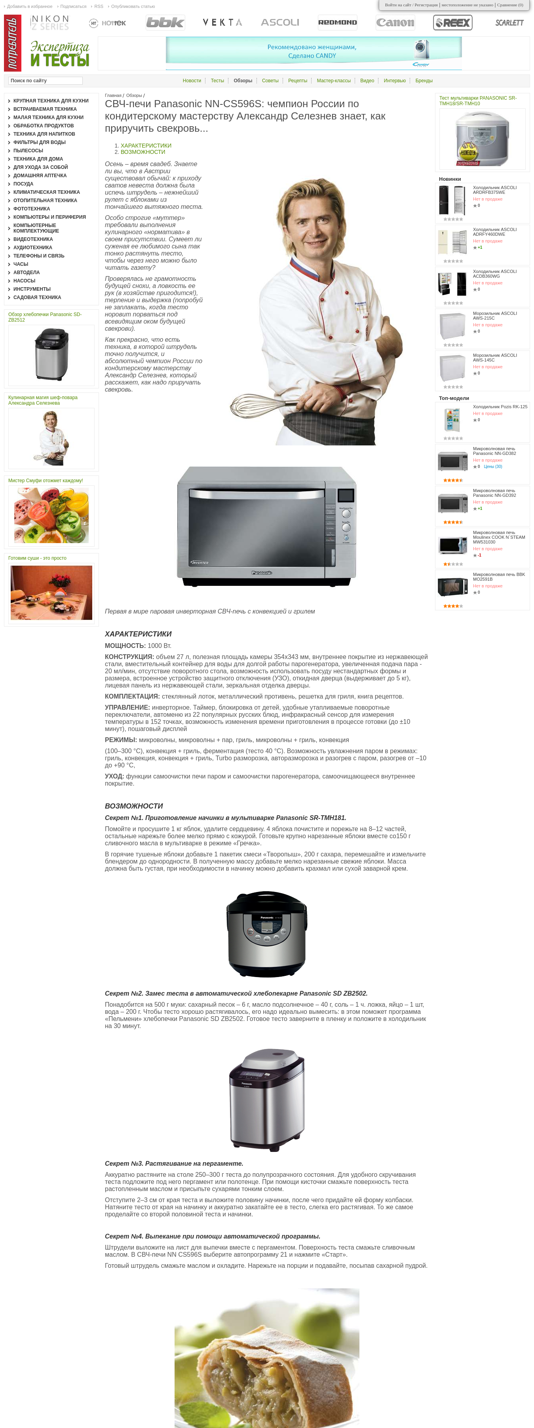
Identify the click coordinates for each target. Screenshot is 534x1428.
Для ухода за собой (40, 167)
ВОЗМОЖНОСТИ (143, 152)
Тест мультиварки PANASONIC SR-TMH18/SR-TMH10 (478, 100)
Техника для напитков (44, 134)
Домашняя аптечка (40, 175)
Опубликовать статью (133, 6)
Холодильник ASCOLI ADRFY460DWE (495, 232)
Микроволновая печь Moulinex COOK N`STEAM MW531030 (499, 537)
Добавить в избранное (30, 6)
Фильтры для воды (39, 142)
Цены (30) (493, 466)
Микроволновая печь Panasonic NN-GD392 (494, 493)
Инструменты (32, 289)
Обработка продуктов (43, 126)
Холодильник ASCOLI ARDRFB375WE (495, 190)
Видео (367, 80)
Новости (192, 80)
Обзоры (134, 95)
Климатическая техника (46, 192)
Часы (20, 264)
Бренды (424, 80)
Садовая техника (37, 297)
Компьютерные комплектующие (36, 228)
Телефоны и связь (39, 256)
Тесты (217, 80)
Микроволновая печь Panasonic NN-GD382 (494, 451)
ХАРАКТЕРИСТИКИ (146, 145)
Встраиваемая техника (45, 109)
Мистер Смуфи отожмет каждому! (45, 480)
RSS (98, 6)
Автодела (26, 272)
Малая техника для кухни (48, 117)
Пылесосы (28, 150)
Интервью (395, 80)
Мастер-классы (334, 80)
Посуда (23, 184)
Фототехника (31, 209)
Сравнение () (510, 4)
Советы (270, 80)
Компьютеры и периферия (49, 217)
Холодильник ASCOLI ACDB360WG (495, 273)
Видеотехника (33, 239)
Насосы (24, 281)
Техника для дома (38, 159)
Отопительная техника (45, 200)
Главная (113, 95)
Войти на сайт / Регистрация (411, 4)
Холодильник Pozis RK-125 (500, 406)
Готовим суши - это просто (37, 558)
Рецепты (297, 80)
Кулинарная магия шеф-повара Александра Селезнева (43, 400)
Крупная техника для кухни (51, 101)
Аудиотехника (32, 247)
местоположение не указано (468, 4)
